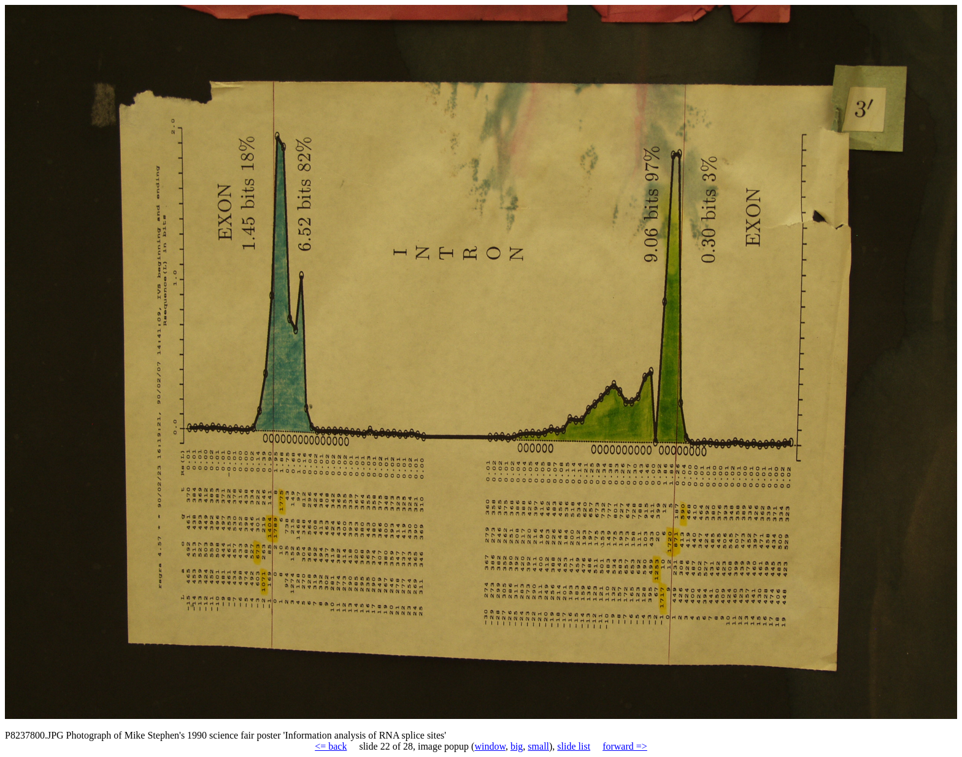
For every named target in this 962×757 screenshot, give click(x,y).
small (538, 746)
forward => (624, 746)
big (516, 746)
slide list (573, 746)
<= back (331, 746)
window (490, 746)
